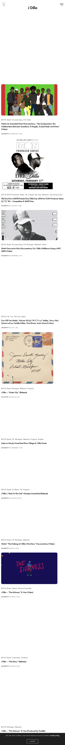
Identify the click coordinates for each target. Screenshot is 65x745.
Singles (41, 439)
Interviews (16, 658)
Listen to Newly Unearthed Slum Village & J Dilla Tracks (25, 443)
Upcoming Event (56, 195)
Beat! (9, 120)
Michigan (30, 244)
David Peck (4, 397)
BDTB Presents (13, 195)
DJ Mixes (15, 490)
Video (28, 120)
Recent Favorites (25, 588)
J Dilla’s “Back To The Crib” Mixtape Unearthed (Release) (26, 493)
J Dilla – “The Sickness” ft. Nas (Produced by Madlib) (24, 731)
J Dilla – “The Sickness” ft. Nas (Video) (18, 592)
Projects (30, 388)
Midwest (45, 195)
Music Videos (12, 588)
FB (24, 120)
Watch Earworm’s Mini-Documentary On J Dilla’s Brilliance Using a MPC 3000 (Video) (30, 249)
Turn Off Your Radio (18, 316)
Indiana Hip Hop (34, 195)
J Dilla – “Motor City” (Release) (14, 392)
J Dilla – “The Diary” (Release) (14, 661)
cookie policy (54, 737)
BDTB (3, 120)
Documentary (17, 120)
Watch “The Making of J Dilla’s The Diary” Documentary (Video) (29, 544)
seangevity (5, 133)
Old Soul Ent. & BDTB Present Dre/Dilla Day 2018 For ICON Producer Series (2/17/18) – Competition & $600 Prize (31, 199)
